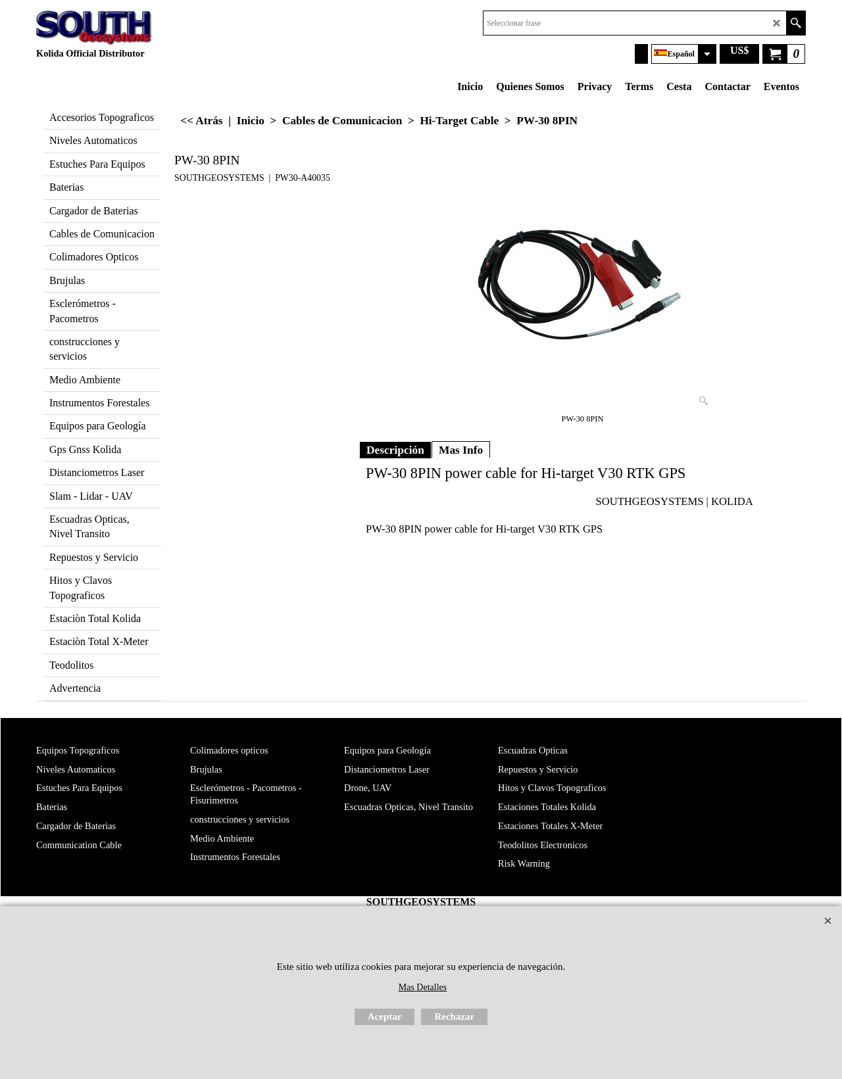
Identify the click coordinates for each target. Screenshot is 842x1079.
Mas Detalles (423, 987)
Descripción (395, 449)
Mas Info (461, 449)
